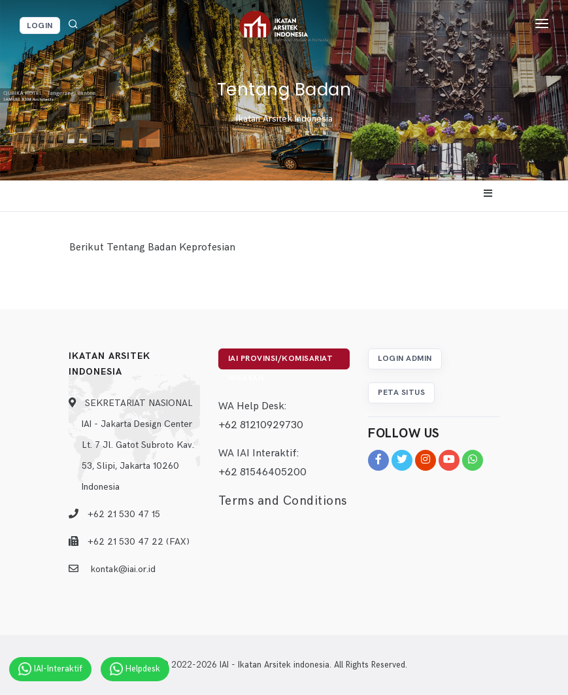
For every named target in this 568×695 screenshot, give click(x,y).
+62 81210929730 (260, 425)
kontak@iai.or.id (123, 569)
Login (40, 26)
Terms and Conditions (282, 501)
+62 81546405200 (262, 472)
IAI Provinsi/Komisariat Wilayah (280, 361)
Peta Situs (401, 393)
